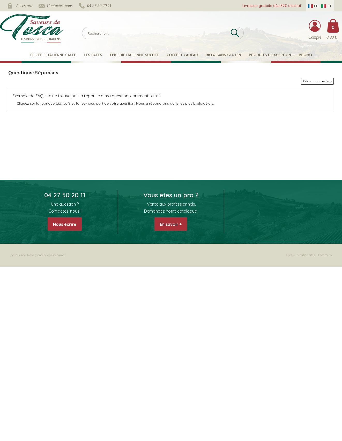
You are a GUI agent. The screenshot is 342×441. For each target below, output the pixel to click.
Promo (305, 55)
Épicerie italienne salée (53, 55)
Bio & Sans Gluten (223, 55)
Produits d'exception (270, 55)
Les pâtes (93, 55)
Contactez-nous (60, 5)
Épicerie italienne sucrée (134, 55)
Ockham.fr (58, 255)
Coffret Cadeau (182, 55)
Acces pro (24, 5)
